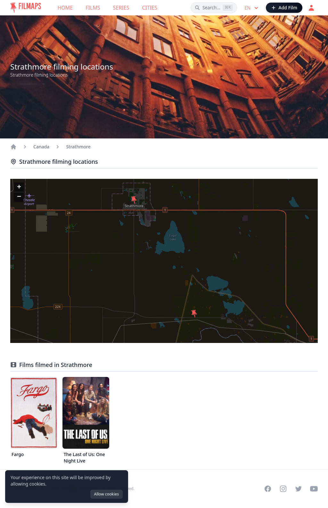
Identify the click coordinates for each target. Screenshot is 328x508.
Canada (41, 147)
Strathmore (78, 147)
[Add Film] (284, 8)
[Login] (311, 8)
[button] (194, 314)
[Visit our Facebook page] (268, 489)
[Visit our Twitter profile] (298, 489)
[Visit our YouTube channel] (314, 489)
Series (121, 7)
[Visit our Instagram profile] (283, 489)
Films (93, 7)
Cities (149, 7)
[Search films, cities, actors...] (214, 7)
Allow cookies (106, 494)
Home (65, 7)
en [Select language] (252, 8)
